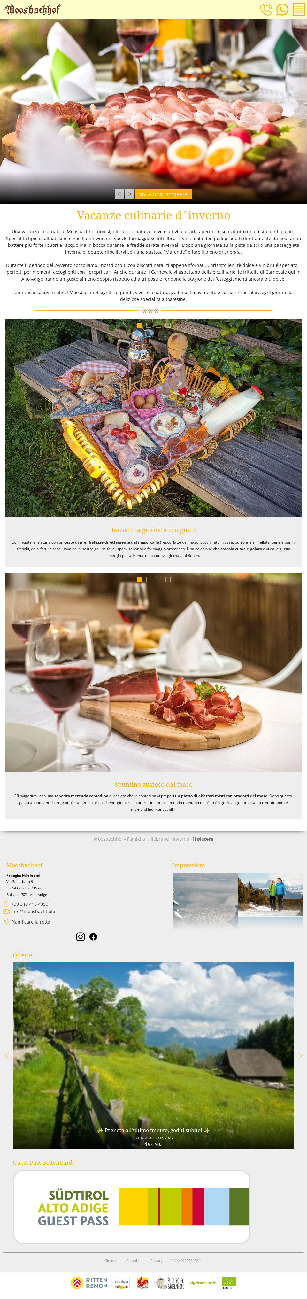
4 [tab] (168, 325)
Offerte (22, 955)
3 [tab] (158, 325)
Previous (119, 194)
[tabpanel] (153, 418)
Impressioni (188, 865)
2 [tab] (149, 325)
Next (129, 194)
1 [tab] (139, 325)
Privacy (156, 1260)
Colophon (134, 1260)
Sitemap (112, 1260)
